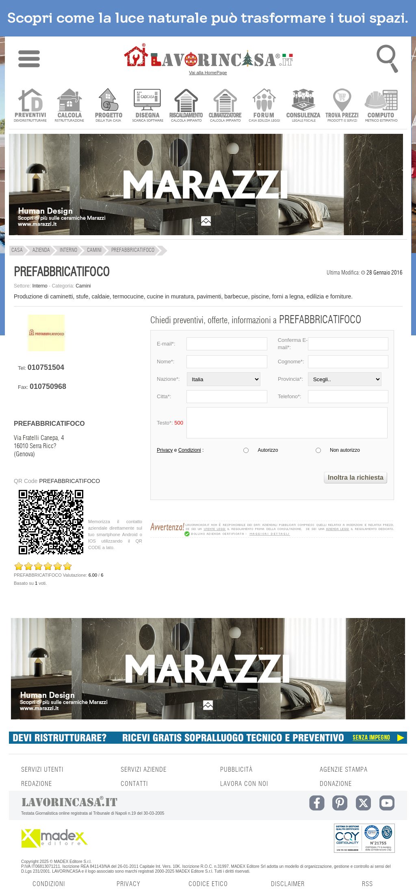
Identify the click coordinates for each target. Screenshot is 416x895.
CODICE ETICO (208, 884)
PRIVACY (128, 884)
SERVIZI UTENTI (42, 769)
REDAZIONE (36, 784)
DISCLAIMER (288, 884)
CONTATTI (134, 784)
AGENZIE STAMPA (344, 769)
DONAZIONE (336, 784)
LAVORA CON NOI (244, 784)
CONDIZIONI (48, 884)
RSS (367, 884)
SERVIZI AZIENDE (144, 769)
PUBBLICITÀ (236, 769)
